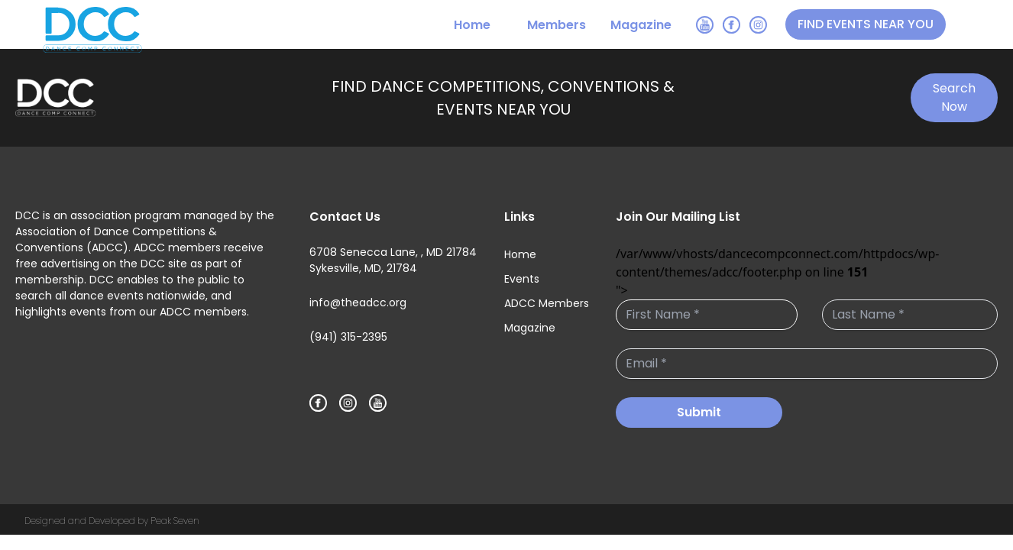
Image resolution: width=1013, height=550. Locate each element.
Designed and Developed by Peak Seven (111, 520)
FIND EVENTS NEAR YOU (866, 24)
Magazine (641, 25)
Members (556, 25)
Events (521, 278)
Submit (699, 412)
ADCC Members (546, 303)
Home (472, 25)
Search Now (954, 97)
